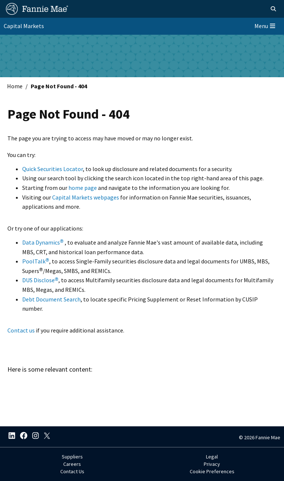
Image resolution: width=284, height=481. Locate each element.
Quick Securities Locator (52, 169)
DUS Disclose (40, 280)
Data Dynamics (43, 242)
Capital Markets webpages (85, 197)
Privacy (212, 464)
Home (15, 86)
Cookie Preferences (212, 471)
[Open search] (273, 9)
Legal (212, 456)
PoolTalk (35, 261)
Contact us (21, 330)
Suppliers (72, 456)
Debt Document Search (51, 299)
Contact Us (72, 471)
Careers (72, 464)
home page (82, 187)
